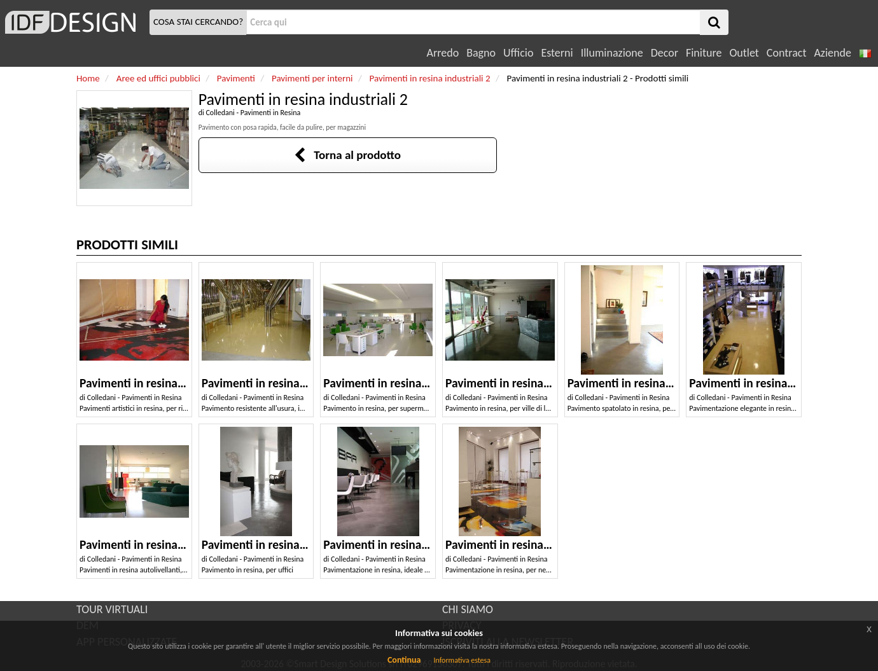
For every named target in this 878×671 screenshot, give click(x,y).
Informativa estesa (462, 660)
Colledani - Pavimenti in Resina (253, 112)
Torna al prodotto (347, 155)
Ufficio (518, 53)
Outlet (743, 53)
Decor (664, 53)
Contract (787, 53)
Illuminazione (612, 53)
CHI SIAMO (467, 609)
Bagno (481, 53)
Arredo (443, 53)
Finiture (703, 53)
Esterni (557, 53)
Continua (404, 659)
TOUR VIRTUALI (112, 609)
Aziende (832, 53)
